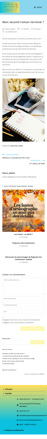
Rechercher (6, 338)
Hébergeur (8, 389)
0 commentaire (11, 32)
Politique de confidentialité (14, 430)
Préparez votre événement (23, 243)
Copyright (8, 393)
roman (20, 146)
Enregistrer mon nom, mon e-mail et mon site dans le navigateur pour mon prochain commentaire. (21, 321)
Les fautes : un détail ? (23, 234)
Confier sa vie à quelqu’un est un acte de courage (18, 358)
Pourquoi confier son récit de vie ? (13, 353)
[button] (23, 389)
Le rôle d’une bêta (8, 364)
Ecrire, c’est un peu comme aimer (13, 361)
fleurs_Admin (10, 29)
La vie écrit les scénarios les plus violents (15, 356)
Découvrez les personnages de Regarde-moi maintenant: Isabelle (23, 258)
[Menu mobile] (38, 7)
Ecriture (37, 29)
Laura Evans (14, 146)
